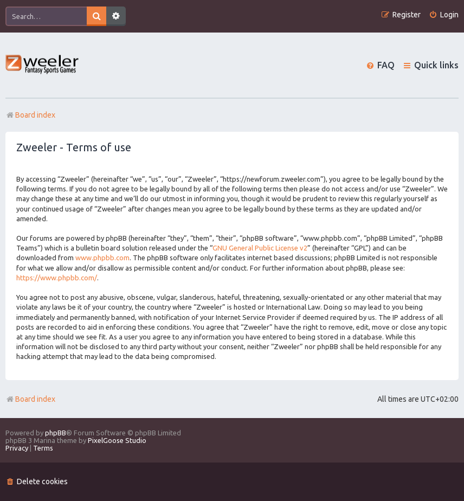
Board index (30, 399)
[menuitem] (444, 15)
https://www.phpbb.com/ (56, 277)
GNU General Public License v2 (259, 248)
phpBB (55, 432)
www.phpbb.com (102, 257)
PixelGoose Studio (117, 440)
